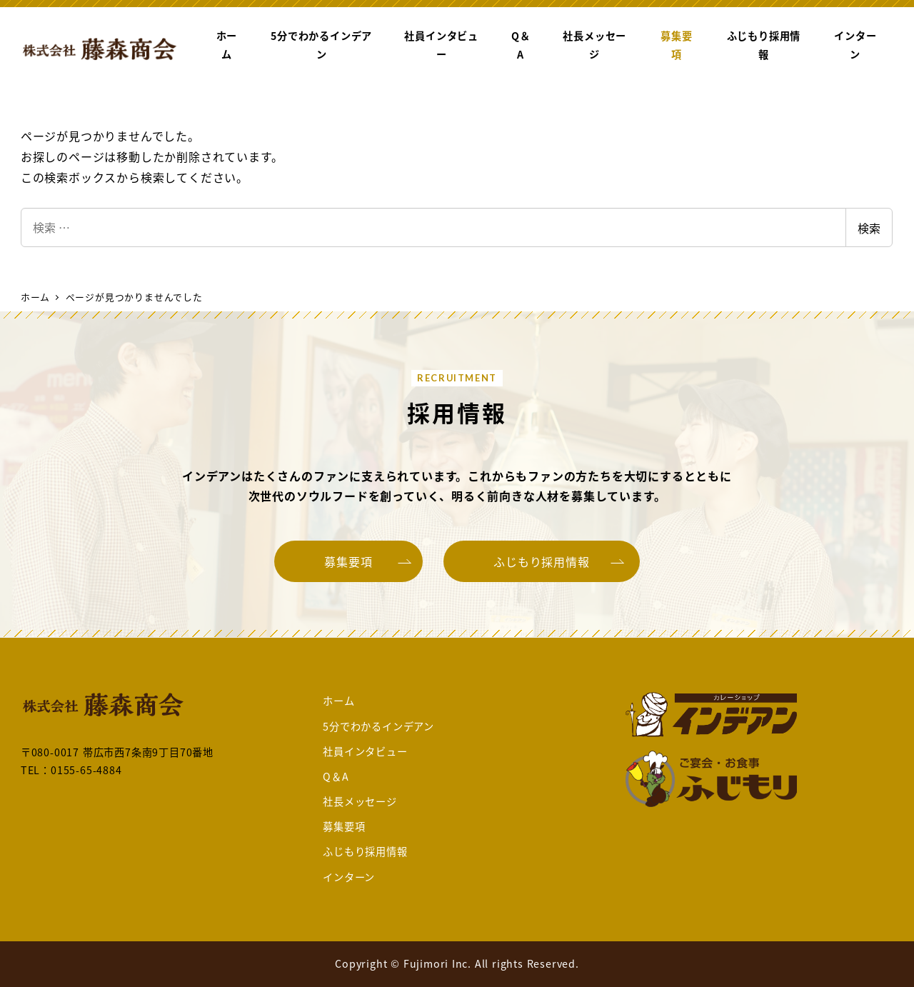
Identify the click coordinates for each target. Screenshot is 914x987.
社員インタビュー (365, 751)
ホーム (338, 700)
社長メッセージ (360, 801)
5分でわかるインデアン (378, 726)
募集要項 (344, 826)
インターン (349, 877)
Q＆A (335, 776)
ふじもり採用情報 (365, 851)
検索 (869, 227)
